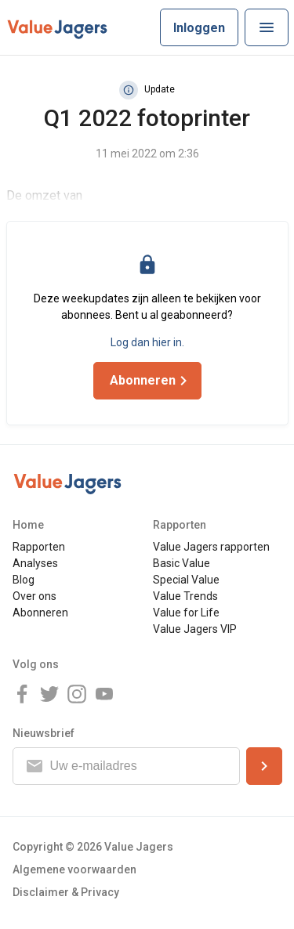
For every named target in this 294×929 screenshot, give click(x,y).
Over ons (34, 596)
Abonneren (40, 612)
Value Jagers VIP (195, 629)
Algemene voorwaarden (74, 869)
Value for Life (186, 612)
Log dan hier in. (147, 342)
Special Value (186, 579)
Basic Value (181, 563)
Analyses (35, 563)
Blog (23, 579)
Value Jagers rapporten (211, 546)
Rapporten (39, 546)
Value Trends (185, 596)
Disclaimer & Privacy (66, 892)
